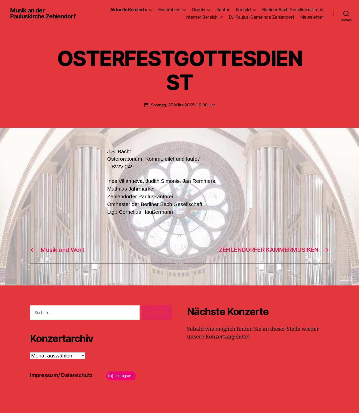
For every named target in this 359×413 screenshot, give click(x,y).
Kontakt (243, 9)
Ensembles (169, 9)
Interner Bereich (202, 17)
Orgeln (198, 9)
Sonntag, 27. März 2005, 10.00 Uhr (183, 104)
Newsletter (312, 17)
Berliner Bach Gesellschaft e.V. (292, 9)
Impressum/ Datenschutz (61, 375)
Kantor (223, 9)
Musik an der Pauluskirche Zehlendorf (43, 13)
